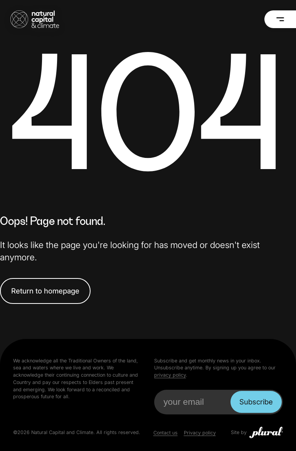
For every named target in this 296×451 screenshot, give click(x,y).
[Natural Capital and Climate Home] (34, 19)
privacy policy (170, 375)
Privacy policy (200, 433)
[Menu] (280, 19)
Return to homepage (45, 290)
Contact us (165, 433)
